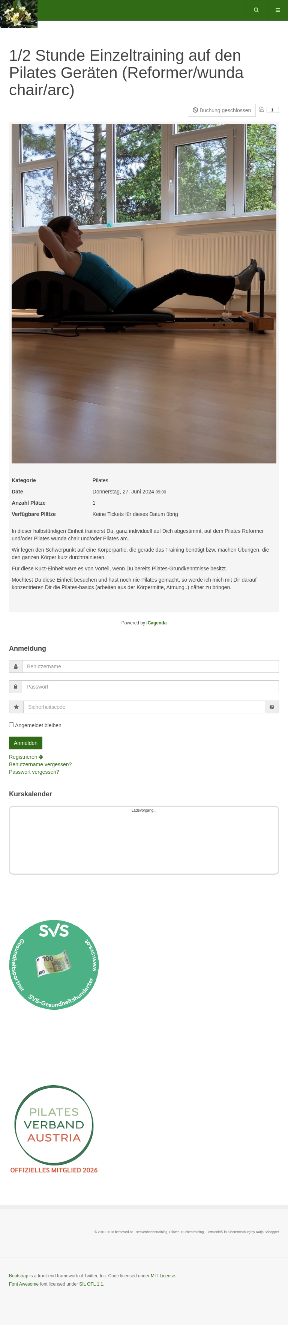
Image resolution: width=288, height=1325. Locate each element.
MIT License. (163, 1275)
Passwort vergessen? (34, 772)
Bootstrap (18, 1275)
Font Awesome (24, 1284)
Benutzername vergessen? (40, 764)
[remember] (11, 724)
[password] (150, 686)
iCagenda (156, 623)
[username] (150, 666)
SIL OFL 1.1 (91, 1284)
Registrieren (26, 757)
